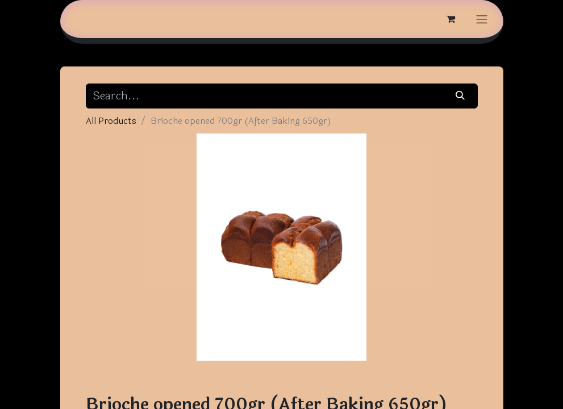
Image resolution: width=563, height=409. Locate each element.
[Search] (460, 96)
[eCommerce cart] (451, 19)
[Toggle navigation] (482, 19)
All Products (111, 121)
